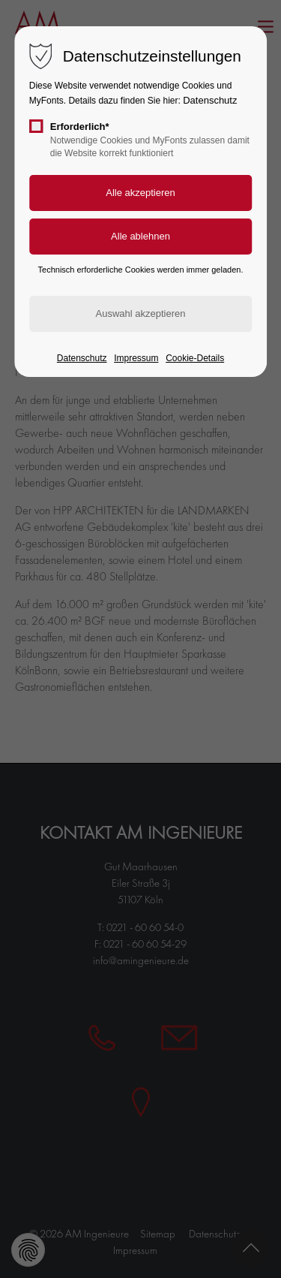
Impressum (136, 358)
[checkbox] (36, 126)
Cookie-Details (195, 358)
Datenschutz (210, 100)
